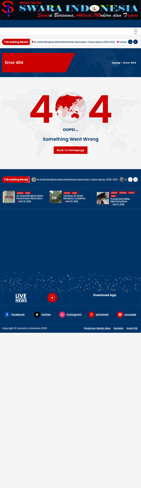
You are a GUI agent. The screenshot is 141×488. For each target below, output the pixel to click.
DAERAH (20, 206)
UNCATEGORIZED (85, 433)
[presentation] (130, 42)
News (27, 206)
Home (116, 63)
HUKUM (79, 418)
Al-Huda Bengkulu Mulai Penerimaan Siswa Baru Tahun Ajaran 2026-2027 (74, 41)
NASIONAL (81, 423)
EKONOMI (80, 413)
